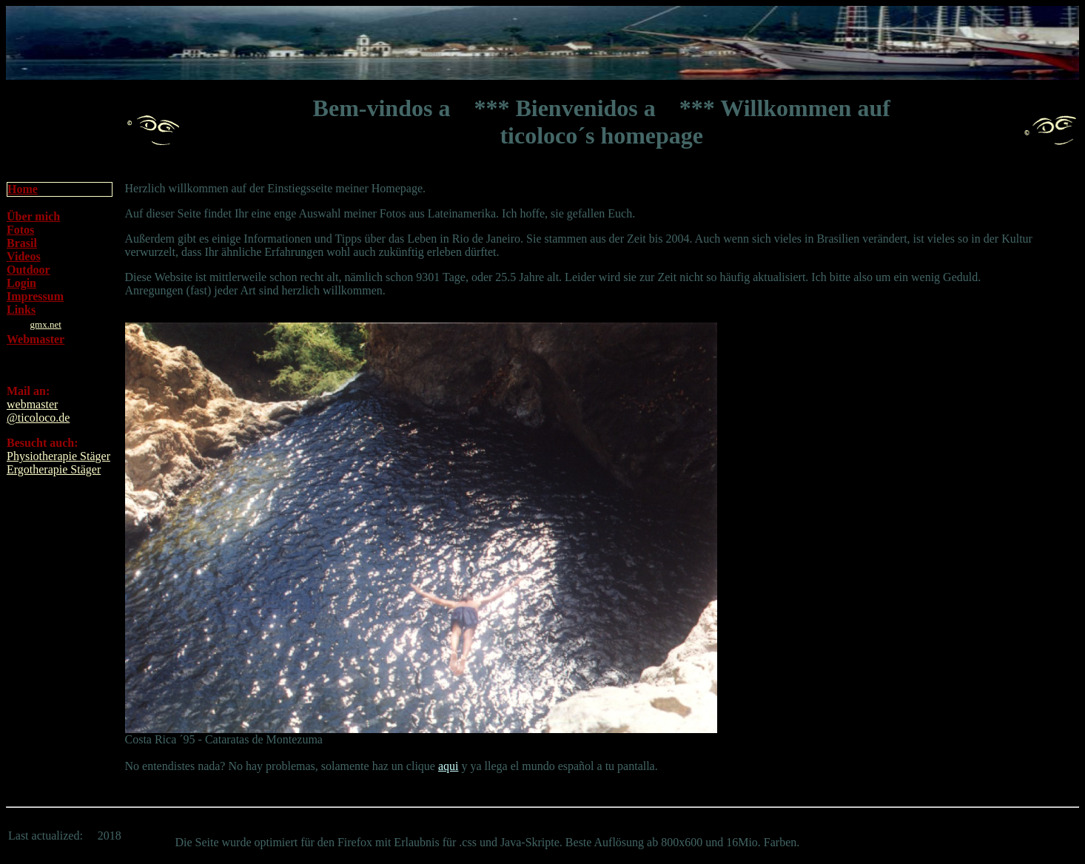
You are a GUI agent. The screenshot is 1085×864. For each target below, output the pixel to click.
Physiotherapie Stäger (58, 456)
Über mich (33, 216)
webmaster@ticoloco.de (38, 411)
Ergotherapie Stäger (54, 469)
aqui (448, 766)
